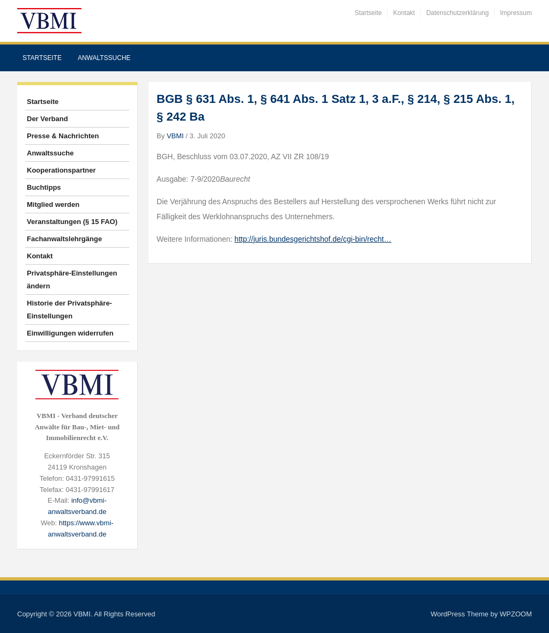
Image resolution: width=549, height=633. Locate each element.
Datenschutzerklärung (457, 13)
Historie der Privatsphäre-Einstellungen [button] (69, 309)
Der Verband (47, 119)
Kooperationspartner (61, 170)
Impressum (516, 13)
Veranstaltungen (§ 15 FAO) (72, 222)
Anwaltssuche (104, 58)
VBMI (175, 136)
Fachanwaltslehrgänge (64, 239)
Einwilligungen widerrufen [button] (70, 333)
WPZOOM (516, 614)
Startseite (368, 13)
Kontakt (404, 13)
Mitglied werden (53, 204)
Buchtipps (44, 187)
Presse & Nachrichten (63, 136)
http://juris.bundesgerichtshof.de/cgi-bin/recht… (312, 239)
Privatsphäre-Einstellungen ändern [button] (72, 279)
